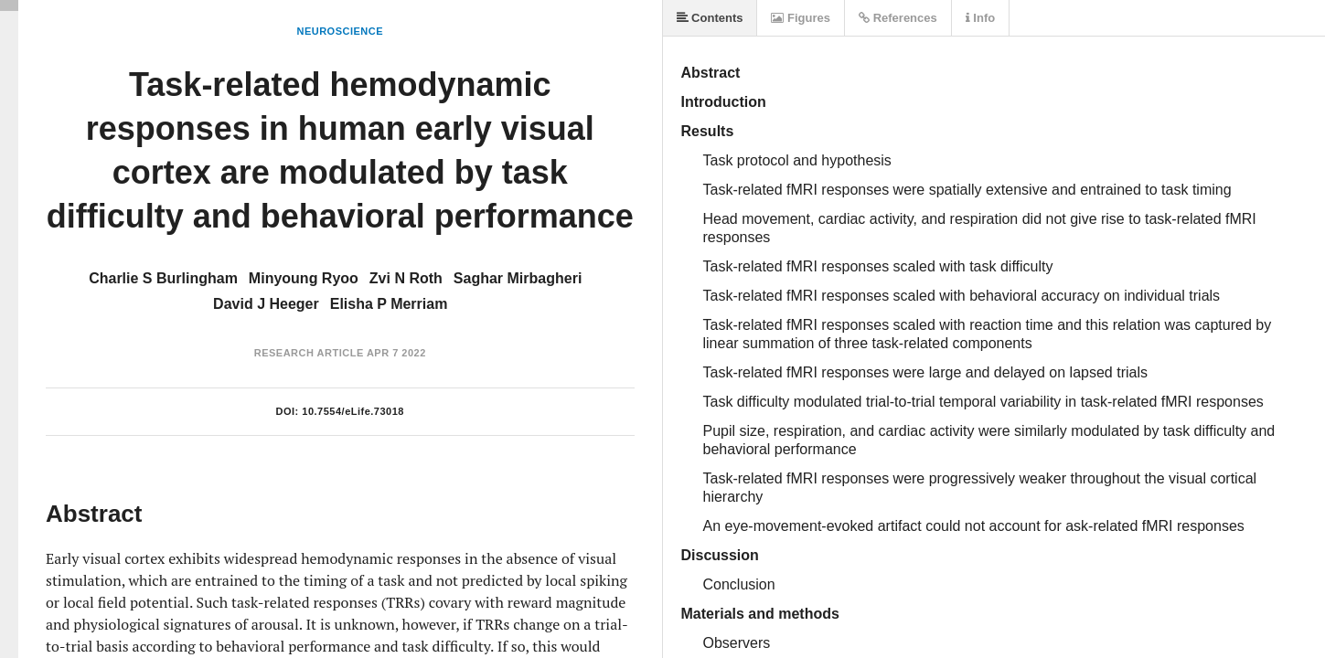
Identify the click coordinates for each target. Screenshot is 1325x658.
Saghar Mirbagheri (518, 278)
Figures (800, 18)
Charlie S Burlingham (163, 278)
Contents (710, 18)
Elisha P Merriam (389, 304)
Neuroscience (339, 31)
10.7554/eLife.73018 (353, 411)
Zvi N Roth (406, 278)
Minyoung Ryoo (303, 278)
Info (980, 18)
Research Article (309, 352)
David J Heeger (266, 304)
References (898, 18)
